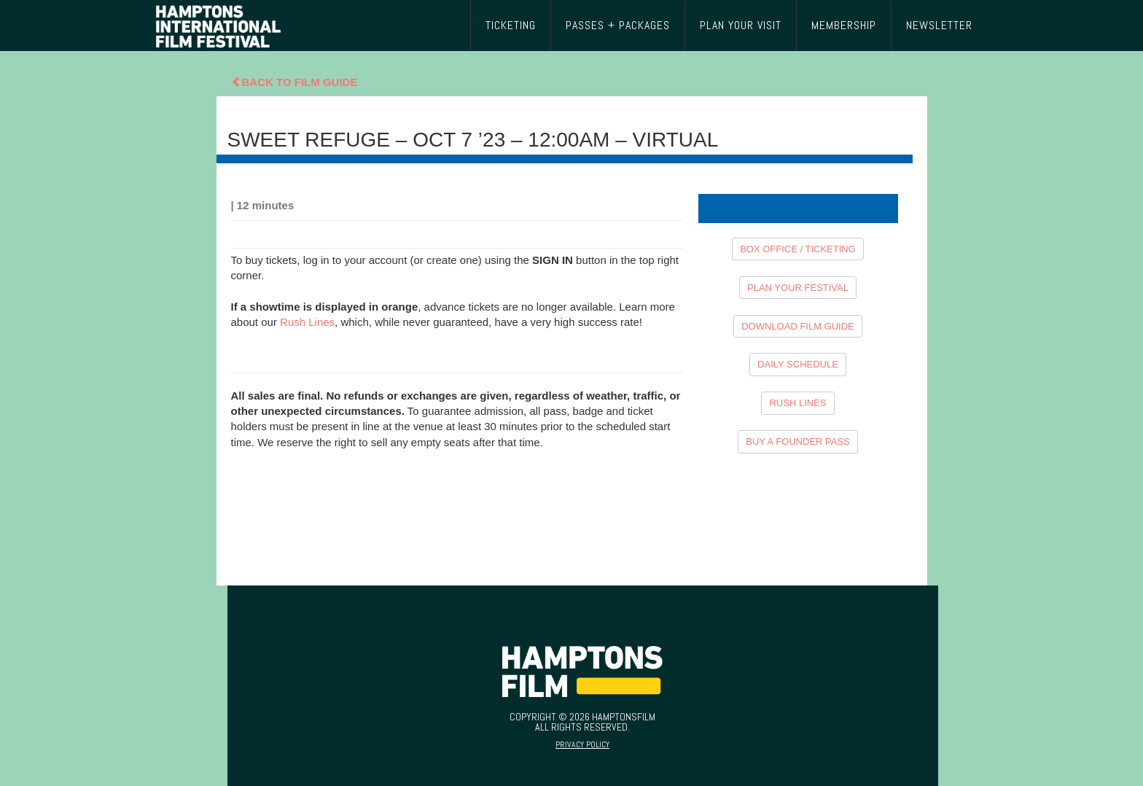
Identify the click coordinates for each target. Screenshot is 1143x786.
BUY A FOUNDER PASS (798, 441)
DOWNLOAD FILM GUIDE (797, 326)
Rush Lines (307, 322)
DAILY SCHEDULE (797, 364)
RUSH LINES (797, 402)
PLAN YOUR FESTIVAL (798, 287)
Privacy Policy (582, 744)
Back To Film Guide (294, 82)
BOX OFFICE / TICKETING (798, 249)
